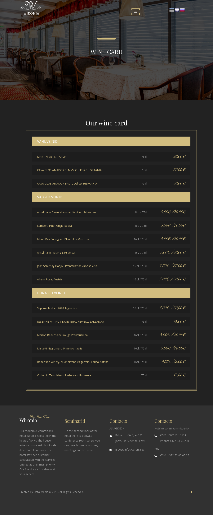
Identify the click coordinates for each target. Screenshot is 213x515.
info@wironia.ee (134, 449)
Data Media (41, 492)
